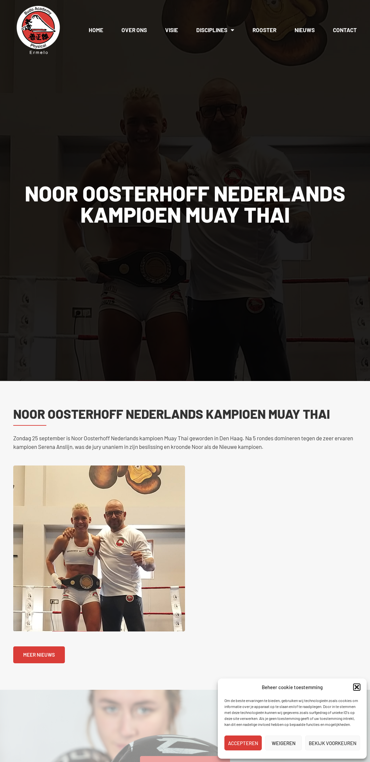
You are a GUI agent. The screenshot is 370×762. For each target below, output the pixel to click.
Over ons (134, 30)
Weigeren (284, 743)
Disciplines (215, 30)
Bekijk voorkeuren (332, 743)
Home (96, 30)
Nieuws (305, 30)
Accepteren (243, 743)
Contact (345, 30)
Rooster (264, 30)
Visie (171, 30)
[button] (356, 687)
